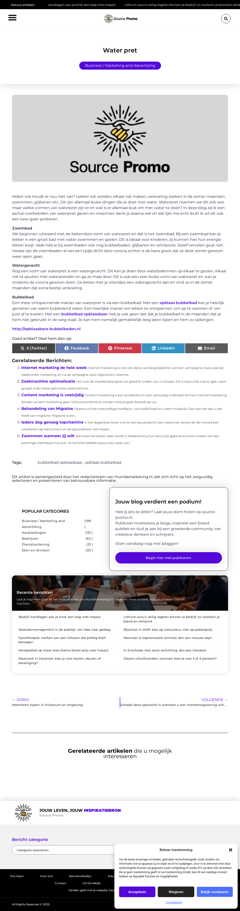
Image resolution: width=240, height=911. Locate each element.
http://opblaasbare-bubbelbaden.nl (46, 329)
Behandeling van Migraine (47, 408)
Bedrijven (30, 538)
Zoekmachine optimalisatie (48, 381)
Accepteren (137, 892)
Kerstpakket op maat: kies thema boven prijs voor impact (63, 650)
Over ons (46, 876)
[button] (230, 850)
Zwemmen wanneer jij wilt (48, 436)
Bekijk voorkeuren (215, 892)
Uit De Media (91, 883)
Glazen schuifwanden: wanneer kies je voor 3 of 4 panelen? (170, 658)
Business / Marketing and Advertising (120, 65)
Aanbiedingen (34, 533)
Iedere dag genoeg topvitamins (52, 422)
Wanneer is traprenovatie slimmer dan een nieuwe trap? (168, 638)
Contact (60, 883)
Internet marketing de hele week (53, 367)
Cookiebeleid (174, 902)
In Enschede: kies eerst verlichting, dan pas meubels (165, 650)
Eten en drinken (36, 550)
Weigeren (176, 892)
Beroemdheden (80, 876)
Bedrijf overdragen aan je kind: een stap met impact (79, 5)
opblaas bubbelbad (178, 303)
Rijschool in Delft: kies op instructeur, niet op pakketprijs (168, 629)
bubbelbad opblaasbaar (84, 314)
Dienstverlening (35, 544)
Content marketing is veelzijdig (52, 395)
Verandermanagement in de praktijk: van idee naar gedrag (64, 629)
